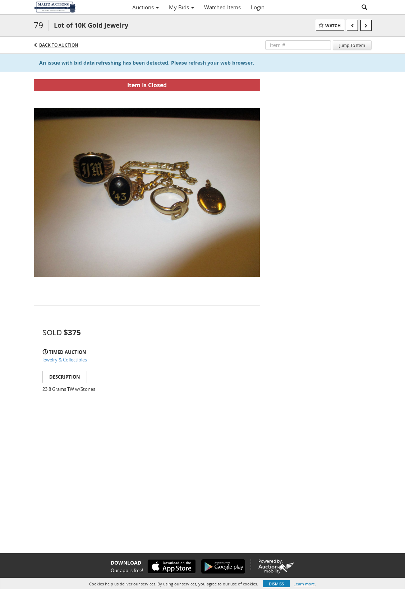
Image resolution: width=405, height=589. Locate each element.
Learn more (304, 583)
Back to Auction (58, 45)
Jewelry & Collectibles (64, 359)
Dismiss (276, 583)
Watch (333, 26)
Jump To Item (352, 45)
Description (64, 377)
